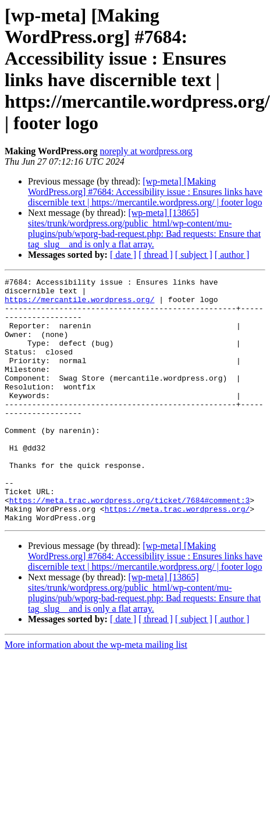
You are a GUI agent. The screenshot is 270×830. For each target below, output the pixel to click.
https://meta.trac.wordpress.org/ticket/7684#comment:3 (129, 545)
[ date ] (123, 255)
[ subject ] (193, 255)
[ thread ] (155, 255)
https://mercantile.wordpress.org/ (79, 304)
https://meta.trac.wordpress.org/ (177, 556)
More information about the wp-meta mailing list (96, 693)
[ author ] (232, 255)
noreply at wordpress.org (146, 151)
